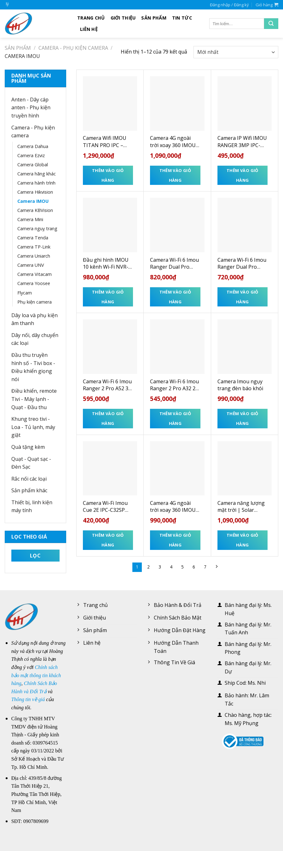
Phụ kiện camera (34, 302)
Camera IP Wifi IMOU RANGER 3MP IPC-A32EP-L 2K (242, 141)
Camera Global (32, 165)
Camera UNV (30, 265)
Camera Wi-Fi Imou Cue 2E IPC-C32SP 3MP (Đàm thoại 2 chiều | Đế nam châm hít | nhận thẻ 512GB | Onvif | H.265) (106, 507)
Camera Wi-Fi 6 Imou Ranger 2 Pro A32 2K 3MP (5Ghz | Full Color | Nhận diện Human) (174, 385)
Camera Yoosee (33, 283)
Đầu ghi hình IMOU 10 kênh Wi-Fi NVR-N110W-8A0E (106, 263)
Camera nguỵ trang (37, 228)
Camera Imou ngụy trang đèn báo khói (240, 385)
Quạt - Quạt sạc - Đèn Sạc (31, 463)
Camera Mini (30, 219)
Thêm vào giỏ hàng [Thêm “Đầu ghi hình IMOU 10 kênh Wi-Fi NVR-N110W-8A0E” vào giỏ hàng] (108, 297)
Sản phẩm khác (29, 490)
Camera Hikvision (35, 192)
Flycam (24, 293)
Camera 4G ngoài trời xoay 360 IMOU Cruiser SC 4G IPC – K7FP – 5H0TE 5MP (173, 141)
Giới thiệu (123, 18)
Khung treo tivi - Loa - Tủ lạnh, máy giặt (33, 426)
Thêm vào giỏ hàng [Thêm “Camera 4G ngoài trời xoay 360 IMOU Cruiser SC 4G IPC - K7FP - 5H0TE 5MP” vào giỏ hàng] (175, 175)
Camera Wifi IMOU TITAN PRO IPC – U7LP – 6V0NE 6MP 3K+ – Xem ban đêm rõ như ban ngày (106, 141)
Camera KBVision (35, 210)
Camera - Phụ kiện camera (73, 47)
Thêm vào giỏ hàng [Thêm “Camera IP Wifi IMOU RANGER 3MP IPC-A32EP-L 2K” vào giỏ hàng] (242, 175)
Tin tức (182, 18)
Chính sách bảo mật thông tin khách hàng (36, 675)
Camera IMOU (33, 201)
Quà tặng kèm (28, 446)
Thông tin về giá (28, 699)
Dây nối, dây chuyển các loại (34, 339)
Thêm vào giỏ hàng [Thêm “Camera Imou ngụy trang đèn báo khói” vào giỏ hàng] (242, 418)
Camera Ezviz (31, 155)
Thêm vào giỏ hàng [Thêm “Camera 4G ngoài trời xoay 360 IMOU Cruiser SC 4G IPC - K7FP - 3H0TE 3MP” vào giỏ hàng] (175, 540)
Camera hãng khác (36, 174)
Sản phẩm (153, 18)
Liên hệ (89, 29)
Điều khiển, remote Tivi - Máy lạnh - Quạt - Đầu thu (34, 398)
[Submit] (271, 23)
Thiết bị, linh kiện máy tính (31, 506)
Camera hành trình (36, 183)
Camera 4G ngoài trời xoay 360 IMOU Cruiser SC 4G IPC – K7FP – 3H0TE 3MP (173, 507)
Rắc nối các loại (29, 478)
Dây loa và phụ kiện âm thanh (34, 319)
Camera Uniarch (33, 256)
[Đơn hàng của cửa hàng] (235, 52)
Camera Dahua (32, 146)
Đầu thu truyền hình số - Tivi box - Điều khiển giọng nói (33, 367)
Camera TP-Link (33, 247)
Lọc (35, 555)
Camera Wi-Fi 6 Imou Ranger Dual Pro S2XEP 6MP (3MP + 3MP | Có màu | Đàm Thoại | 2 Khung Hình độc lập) (241, 263)
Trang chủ (91, 18)
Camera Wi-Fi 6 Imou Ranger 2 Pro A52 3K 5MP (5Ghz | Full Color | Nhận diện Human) (107, 385)
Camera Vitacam (34, 274)
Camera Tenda (32, 238)
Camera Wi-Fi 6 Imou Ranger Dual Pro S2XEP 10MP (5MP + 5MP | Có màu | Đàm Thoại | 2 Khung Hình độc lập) (174, 263)
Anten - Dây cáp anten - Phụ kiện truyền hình (30, 107)
